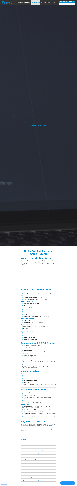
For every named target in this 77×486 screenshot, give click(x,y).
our (3, 483)
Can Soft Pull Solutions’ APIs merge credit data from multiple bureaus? (36, 456)
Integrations (36, 2)
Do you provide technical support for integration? (31, 480)
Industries (43, 2)
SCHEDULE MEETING (63, 1)
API (32, 2)
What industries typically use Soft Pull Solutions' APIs (32, 477)
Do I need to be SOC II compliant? (28, 468)
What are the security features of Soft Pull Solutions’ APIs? (33, 462)
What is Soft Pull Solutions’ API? (28, 444)
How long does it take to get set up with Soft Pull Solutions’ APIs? (35, 459)
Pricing (48, 2)
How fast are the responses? (27, 471)
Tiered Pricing (55, 2)
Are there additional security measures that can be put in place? (34, 474)
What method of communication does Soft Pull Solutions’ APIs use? (35, 447)
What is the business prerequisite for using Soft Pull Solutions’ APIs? (35, 453)
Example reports (27, 2)
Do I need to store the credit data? (28, 465)
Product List (19, 2)
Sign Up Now (67, 3)
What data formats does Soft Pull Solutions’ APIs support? (33, 450)
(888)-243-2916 (71, 1)
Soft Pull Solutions (7, 2)
